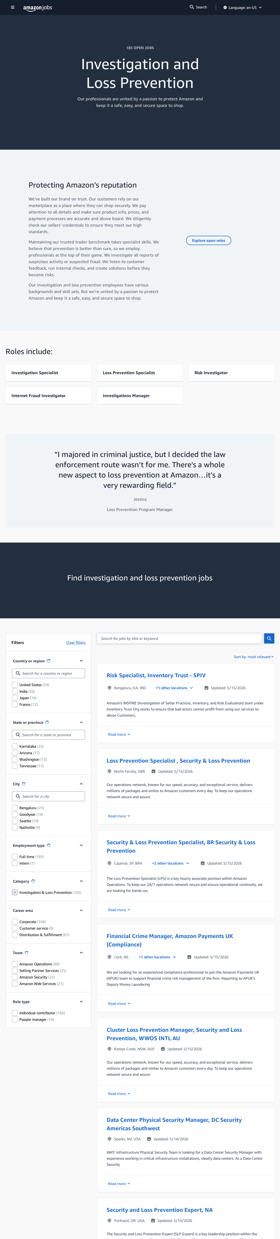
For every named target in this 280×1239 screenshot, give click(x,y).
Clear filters (76, 642)
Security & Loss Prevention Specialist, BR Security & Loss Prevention (181, 846)
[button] (185, 703)
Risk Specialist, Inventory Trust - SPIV (156, 675)
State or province (28, 722)
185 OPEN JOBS (140, 47)
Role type (21, 1001)
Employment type (29, 845)
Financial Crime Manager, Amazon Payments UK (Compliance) (170, 940)
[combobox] (48, 673)
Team (20, 952)
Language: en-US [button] (243, 7)
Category (21, 881)
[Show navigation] (12, 7)
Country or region (29, 661)
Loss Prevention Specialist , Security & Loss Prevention (178, 760)
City (16, 784)
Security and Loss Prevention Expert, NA (160, 1209)
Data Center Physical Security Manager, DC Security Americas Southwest (174, 1123)
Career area (23, 910)
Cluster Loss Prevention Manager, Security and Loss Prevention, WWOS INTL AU (174, 1033)
